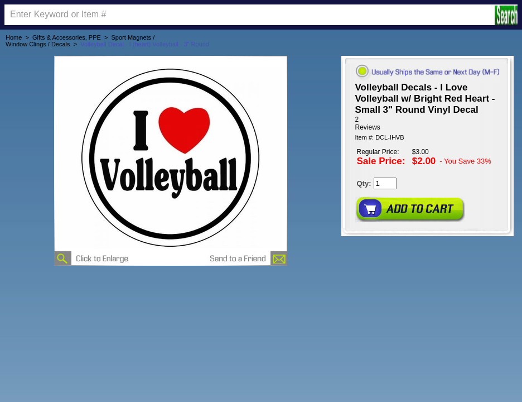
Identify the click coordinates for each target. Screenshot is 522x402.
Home (14, 37)
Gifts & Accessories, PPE (66, 37)
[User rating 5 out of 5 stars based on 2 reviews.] (427, 123)
